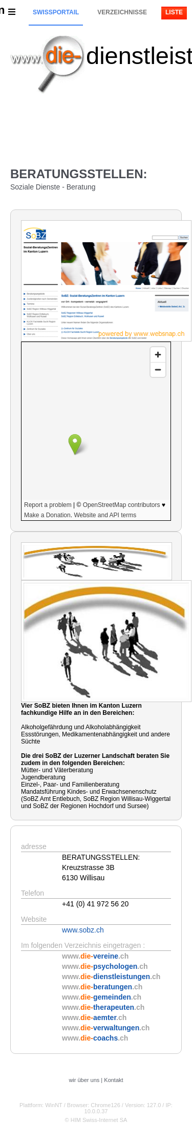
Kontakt (113, 1080)
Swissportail (56, 12)
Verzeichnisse (122, 12)
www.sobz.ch (83, 930)
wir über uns (84, 1080)
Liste (174, 12)
